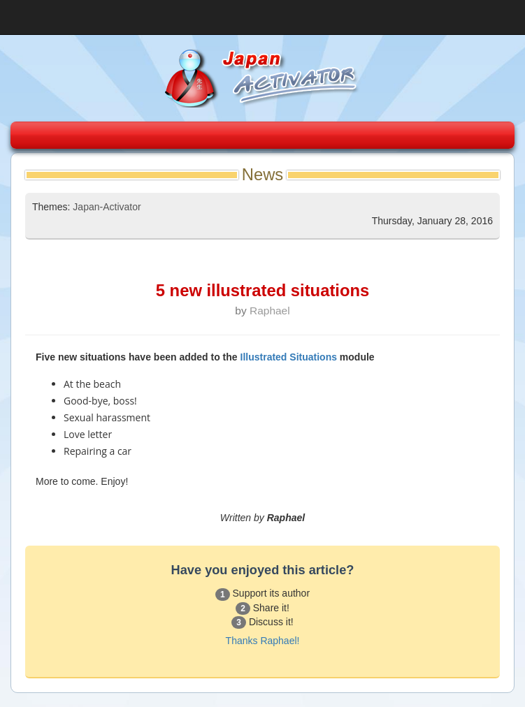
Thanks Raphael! (263, 640)
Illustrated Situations (288, 357)
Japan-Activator (107, 206)
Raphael (270, 310)
